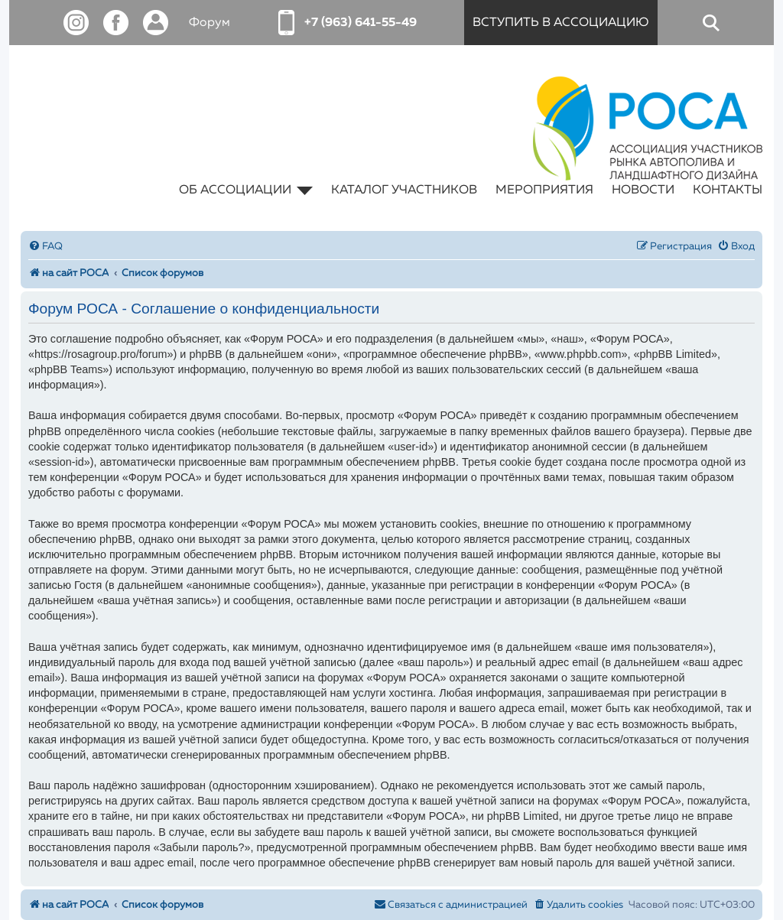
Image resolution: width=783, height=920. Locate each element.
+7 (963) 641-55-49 (360, 23)
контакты (727, 190)
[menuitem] (45, 247)
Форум (209, 23)
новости (643, 190)
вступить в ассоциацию (560, 23)
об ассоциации (246, 190)
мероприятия (544, 190)
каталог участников (404, 190)
